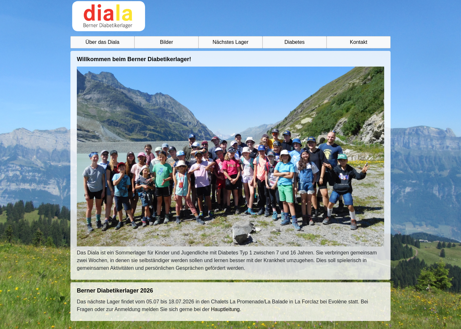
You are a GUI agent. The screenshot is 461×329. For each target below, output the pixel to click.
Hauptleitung (225, 309)
